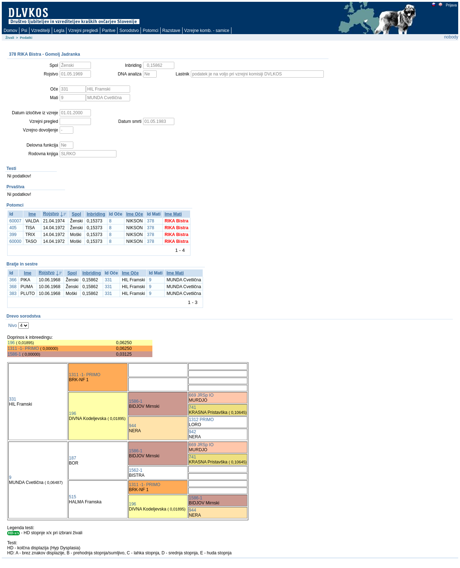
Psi (24, 30)
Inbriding (96, 214)
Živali (9, 38)
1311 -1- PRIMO (23, 348)
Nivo (12, 325)
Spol (76, 214)
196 (11, 342)
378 (150, 220)
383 (13, 293)
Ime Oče (134, 214)
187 (72, 458)
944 (132, 425)
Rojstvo (51, 213)
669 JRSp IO (201, 395)
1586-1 (14, 354)
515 (72, 496)
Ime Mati (173, 214)
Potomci (150, 30)
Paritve (108, 30)
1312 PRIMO (201, 419)
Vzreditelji (40, 30)
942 (192, 431)
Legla (59, 30)
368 (13, 286)
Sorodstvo (129, 30)
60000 (15, 241)
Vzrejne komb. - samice (206, 30)
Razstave (171, 30)
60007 (15, 220)
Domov (10, 30)
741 (192, 407)
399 (13, 234)
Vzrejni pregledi (83, 30)
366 (13, 279)
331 (108, 279)
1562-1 (135, 470)
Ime (32, 214)
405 (13, 227)
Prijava (451, 5)
